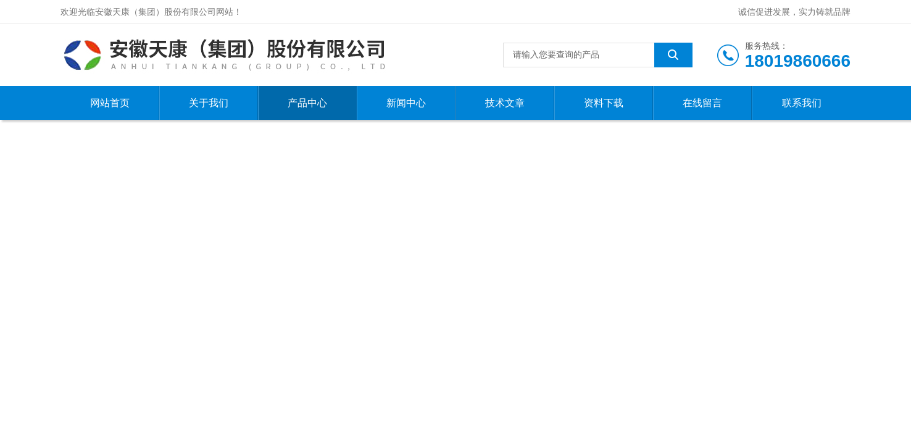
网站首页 (110, 103)
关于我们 (208, 103)
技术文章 (505, 103)
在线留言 (702, 103)
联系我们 (802, 103)
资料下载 (603, 103)
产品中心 (307, 103)
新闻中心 (406, 103)
